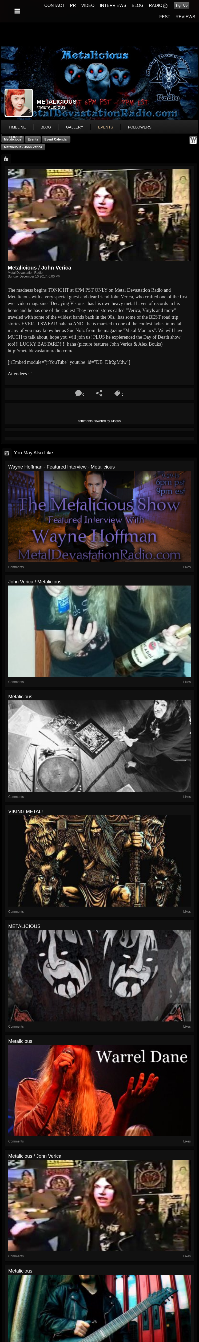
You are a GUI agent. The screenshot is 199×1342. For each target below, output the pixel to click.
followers (140, 127)
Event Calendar (55, 139)
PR (73, 5)
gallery (74, 127)
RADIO (155, 5)
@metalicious (51, 107)
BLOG (138, 5)
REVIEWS (185, 16)
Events (33, 139)
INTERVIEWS (113, 5)
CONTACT (54, 5)
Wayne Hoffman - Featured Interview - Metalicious (61, 467)
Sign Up (182, 5)
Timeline (17, 127)
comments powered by (99, 421)
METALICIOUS (24, 926)
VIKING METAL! (25, 811)
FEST (164, 16)
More (17, 137)
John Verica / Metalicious (34, 581)
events (105, 127)
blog (46, 127)
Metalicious (20, 696)
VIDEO (87, 5)
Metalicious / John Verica (23, 147)
